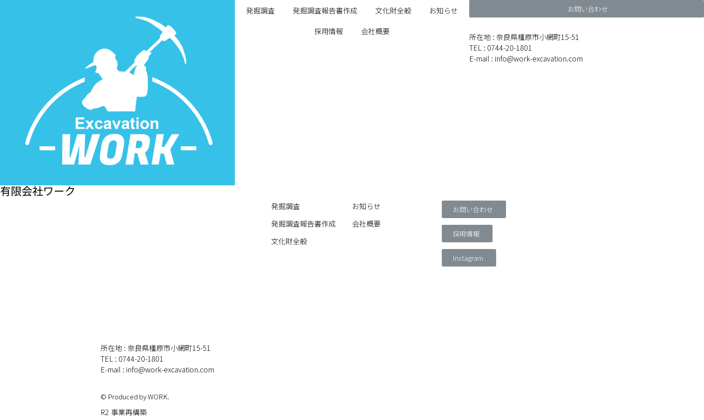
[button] (586, 9)
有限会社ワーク (37, 190)
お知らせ (443, 10)
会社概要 (375, 31)
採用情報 (328, 31)
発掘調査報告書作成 (325, 10)
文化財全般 (393, 10)
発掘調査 (260, 10)
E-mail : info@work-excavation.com (526, 58)
